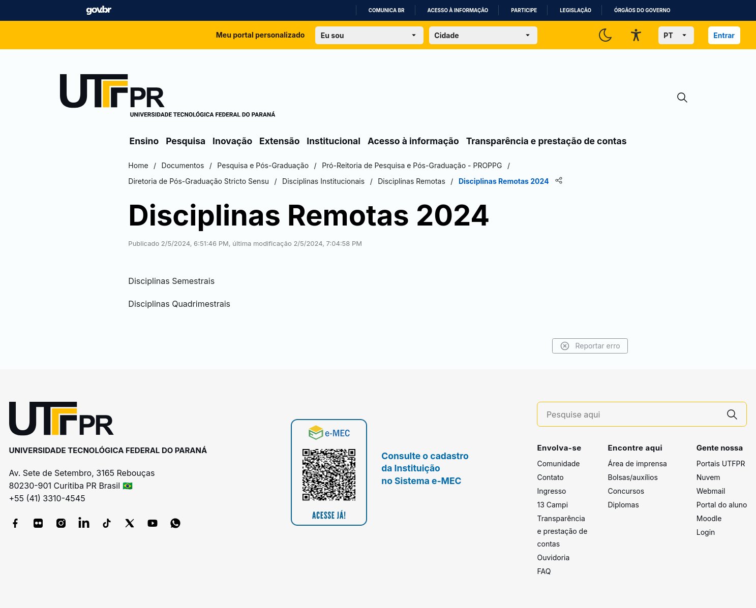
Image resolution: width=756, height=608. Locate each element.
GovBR (98, 10)
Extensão (279, 141)
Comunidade (558, 463)
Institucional (333, 141)
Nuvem (708, 477)
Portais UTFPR (721, 463)
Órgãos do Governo (642, 10)
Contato (550, 477)
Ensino (144, 141)
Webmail (711, 491)
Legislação (575, 10)
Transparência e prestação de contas (546, 141)
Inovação (232, 141)
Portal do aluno (722, 504)
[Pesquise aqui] (632, 414)
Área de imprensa (637, 463)
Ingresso (551, 491)
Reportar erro (588, 346)
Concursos (626, 491)
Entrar (724, 35)
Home (140, 165)
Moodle (709, 518)
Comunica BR (387, 10)
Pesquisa (185, 141)
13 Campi (552, 504)
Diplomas (623, 504)
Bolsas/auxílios (632, 477)
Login (706, 532)
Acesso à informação (458, 10)
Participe (524, 10)
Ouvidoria (553, 557)
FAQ (544, 571)
